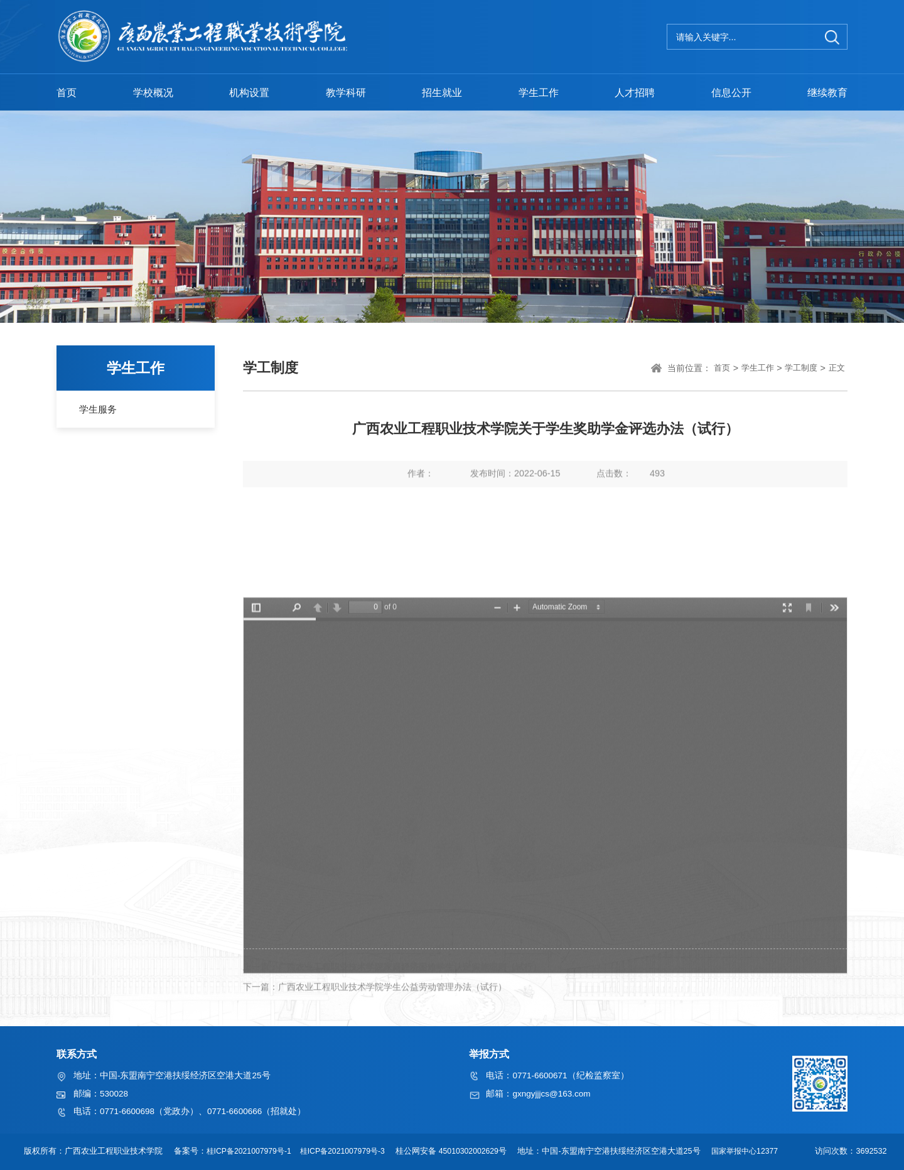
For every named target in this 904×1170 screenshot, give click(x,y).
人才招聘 (635, 92)
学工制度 (801, 368)
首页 (66, 92)
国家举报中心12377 (751, 1151)
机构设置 (249, 92)
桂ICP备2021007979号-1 (244, 1151)
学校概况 (153, 92)
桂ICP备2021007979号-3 (342, 1151)
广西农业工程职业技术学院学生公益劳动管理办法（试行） (392, 1005)
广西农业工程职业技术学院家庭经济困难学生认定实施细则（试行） (410, 985)
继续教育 (827, 92)
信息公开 (731, 92)
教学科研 (346, 92)
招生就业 (442, 92)
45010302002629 (470, 1151)
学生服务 (98, 409)
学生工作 (539, 92)
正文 (837, 368)
